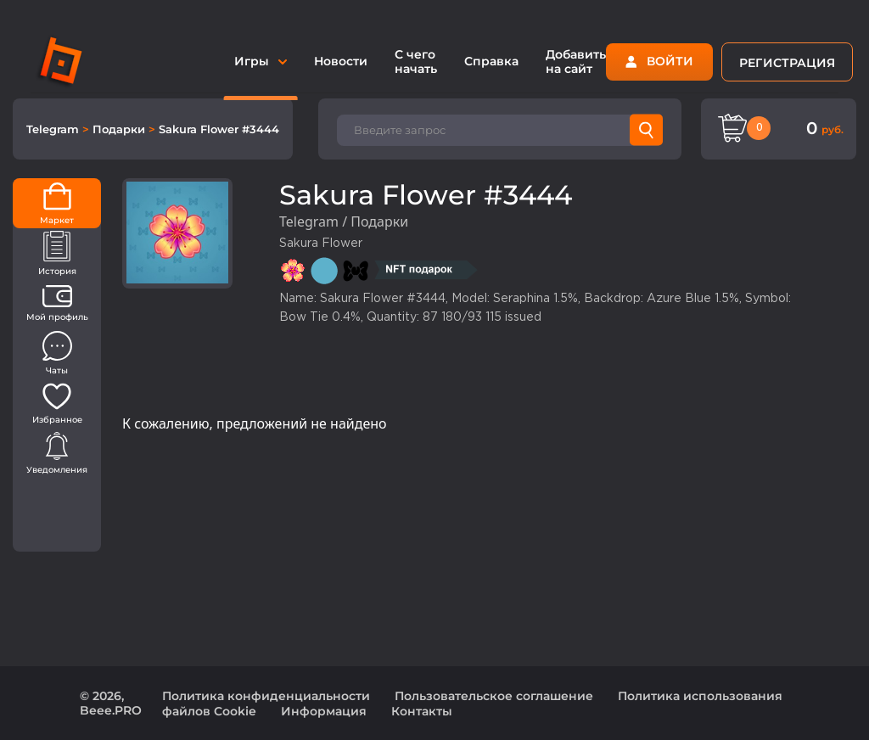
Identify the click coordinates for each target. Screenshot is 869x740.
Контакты (421, 711)
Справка (491, 61)
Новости (340, 61)
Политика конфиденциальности (266, 696)
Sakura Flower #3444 (219, 129)
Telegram (54, 129)
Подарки (121, 129)
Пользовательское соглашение (494, 696)
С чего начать (416, 61)
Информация (324, 711)
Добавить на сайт (576, 61)
